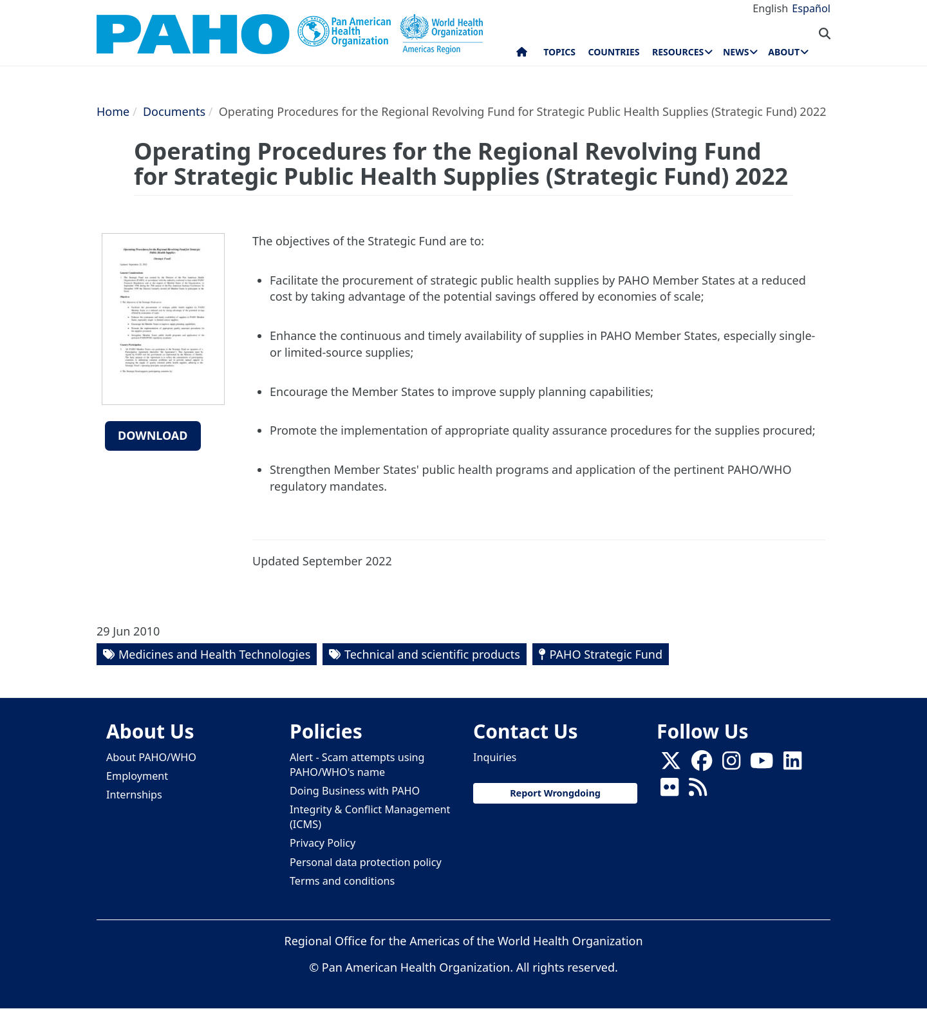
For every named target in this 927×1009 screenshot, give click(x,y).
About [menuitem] (784, 52)
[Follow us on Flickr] (669, 791)
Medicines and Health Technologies (214, 654)
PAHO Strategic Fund (606, 654)
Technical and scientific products (432, 654)
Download (153, 435)
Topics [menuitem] (559, 52)
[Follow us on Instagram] (731, 764)
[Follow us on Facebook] (701, 764)
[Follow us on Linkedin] (792, 764)
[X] (670, 764)
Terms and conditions (342, 881)
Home (113, 111)
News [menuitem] (736, 52)
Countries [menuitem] (613, 52)
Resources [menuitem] (678, 52)
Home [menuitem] (521, 54)
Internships (134, 794)
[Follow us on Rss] (698, 791)
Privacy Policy (322, 843)
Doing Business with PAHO (355, 791)
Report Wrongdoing (555, 793)
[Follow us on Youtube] (761, 764)
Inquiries (494, 757)
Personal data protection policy (366, 862)
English (770, 8)
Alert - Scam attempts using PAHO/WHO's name (357, 764)
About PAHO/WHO (151, 757)
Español (811, 8)
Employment (137, 776)
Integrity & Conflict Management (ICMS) (370, 816)
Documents (174, 111)
